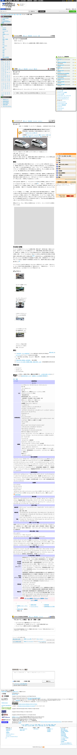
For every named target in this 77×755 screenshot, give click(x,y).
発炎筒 (35, 574)
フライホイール (48, 433)
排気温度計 (42, 526)
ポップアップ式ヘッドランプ (20, 541)
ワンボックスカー (18, 257)
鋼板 (39, 78)
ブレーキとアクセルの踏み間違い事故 (42, 592)
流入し (29, 83)
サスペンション (23, 507)
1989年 (16, 252)
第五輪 (35, 553)
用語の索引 (30, 35)
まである (45, 81)
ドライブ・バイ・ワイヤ (38, 500)
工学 (3, 37)
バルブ (23, 423)
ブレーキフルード (46, 491)
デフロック (47, 465)
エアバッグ (48, 557)
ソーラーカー (35, 396)
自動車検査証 (25, 572)
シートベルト (42, 557)
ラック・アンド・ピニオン (35, 498)
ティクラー (23, 450)
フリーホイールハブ (24, 520)
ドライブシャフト (19, 465)
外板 (36, 78)
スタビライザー (40, 507)
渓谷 (47, 198)
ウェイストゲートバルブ (27, 477)
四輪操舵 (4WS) (21, 500)
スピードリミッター (36, 527)
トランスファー (21, 467)
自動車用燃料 (18, 494)
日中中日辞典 (23, 0)
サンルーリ (59, 109)
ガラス (47, 156)
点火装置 (42, 443)
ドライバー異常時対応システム (29, 569)
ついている (27, 43)
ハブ (53, 519)
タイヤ (21, 517)
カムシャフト (29, 403)
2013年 (37, 256)
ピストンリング (24, 411)
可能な (49, 76)
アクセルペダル (29, 500)
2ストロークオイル (18, 486)
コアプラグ (24, 410)
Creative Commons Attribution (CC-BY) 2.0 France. (27, 704)
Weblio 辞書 (70, 0)
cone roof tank (60, 81)
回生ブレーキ (28, 515)
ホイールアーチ (48, 519)
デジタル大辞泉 (18, 35)
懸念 (59, 177)
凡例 (39, 35)
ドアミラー (50, 564)
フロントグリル (33, 474)
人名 (3, 53)
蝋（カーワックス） (40, 492)
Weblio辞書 (18, 700)
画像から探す (22, 730)
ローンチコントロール (45, 468)
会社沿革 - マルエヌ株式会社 (23, 353)
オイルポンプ (33, 426)
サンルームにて (60, 108)
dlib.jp (30, 136)
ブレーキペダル (48, 500)
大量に (23, 83)
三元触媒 (28, 479)
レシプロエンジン (25, 384)
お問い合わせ (36, 728)
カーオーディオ (34, 577)
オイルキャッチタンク (27, 455)
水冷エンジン (31, 400)
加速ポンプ (45, 448)
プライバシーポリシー (10, 733)
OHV (30, 401)
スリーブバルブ (32, 425)
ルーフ (23, 76)
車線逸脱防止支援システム (48, 567)
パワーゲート (45, 552)
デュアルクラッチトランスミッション (39, 458)
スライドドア (27, 552)
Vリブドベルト (29, 433)
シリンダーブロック (36, 406)
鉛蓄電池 (24, 553)
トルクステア (18, 470)
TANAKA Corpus (5, 702)
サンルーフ (49, 550)
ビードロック (45, 517)
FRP (26, 203)
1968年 (40, 185)
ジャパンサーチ (35, 136)
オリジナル (18, 355)
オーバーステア (29, 594)
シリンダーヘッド (39, 410)
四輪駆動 (33, 468)
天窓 (20, 158)
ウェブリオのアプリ (23, 728)
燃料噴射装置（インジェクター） (34, 450)
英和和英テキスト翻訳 (20, 669)
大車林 (16, 68)
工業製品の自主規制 (36, 589)
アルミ (22, 203)
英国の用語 (42, 624)
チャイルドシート (35, 557)
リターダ (45, 514)
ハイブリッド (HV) (41, 391)
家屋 (17, 14)
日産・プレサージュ (20, 153)
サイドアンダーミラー (27, 565)
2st (22, 386)
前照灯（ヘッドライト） (34, 540)
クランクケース (31, 410)
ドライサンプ (32, 428)
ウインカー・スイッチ (34, 503)
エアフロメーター (46, 450)
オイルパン (39, 426)
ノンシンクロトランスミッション (42, 462)
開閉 (37, 43)
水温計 (29, 526)
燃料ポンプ (25, 451)
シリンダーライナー (31, 408)
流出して (52, 83)
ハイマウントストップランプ (25, 545)
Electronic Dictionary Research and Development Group (51, 721)
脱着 (46, 79)
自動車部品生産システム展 (43, 590)
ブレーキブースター (33, 512)
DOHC (36, 401)
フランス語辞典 (64, 736)
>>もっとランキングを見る (70, 179)
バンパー (22, 548)
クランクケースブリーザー (36, 430)
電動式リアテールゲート (35, 552)
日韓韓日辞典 (29, 0)
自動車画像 (46, 604)
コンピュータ (5, 31)
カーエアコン (33, 582)
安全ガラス (16, 79)
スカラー (43, 134)
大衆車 (47, 169)
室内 (26, 83)
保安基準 (51, 589)
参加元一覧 (15, 691)
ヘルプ (75, 0)
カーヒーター (32, 584)
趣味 (3, 47)
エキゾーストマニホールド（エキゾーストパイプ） (26, 475)
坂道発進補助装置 (38, 562)
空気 (49, 83)
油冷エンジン (37, 400)
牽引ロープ (27, 577)
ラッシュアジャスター (26, 416)
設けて (42, 84)
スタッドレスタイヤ (27, 517)
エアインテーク (40, 474)
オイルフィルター (17, 489)
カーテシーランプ (17, 540)
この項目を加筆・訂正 (45, 374)
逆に (32, 83)
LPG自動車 (30, 398)
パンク (35, 594)
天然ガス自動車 (36, 398)
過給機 (39, 475)
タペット (24, 415)
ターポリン (21, 183)
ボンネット (32, 548)
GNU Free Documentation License (34, 698)
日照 (32, 169)
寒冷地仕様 (36, 580)
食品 (3, 52)
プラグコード (34, 446)
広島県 (22, 252)
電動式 (23, 81)
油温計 (33, 526)
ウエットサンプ (24, 428)
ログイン (64, 0)
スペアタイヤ (46, 574)
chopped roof (60, 78)
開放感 (49, 84)
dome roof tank (61, 84)
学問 (3, 40)
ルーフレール (43, 550)
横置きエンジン (32, 391)
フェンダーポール (35, 550)
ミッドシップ (20, 468)
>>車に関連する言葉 (50, 642)
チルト (35, 81)
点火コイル (28, 446)
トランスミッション (18, 458)
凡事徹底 (60, 175)
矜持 (59, 168)
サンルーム (59, 106)
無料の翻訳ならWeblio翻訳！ (22, 5)
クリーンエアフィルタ (35, 585)
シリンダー (23, 408)
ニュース (36, 134)
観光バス (32, 165)
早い (15, 84)
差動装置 (30, 465)
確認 (59, 160)
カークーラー (25, 584)
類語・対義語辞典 (8, 0)
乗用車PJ (45, 375)
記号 (2, 95)
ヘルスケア (5, 45)
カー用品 (33, 587)
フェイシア (28, 534)
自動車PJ (41, 375)
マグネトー (23, 445)
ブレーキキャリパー (42, 512)
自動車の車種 (20, 609)
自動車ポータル (35, 375)
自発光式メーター (20, 526)
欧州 (38, 169)
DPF (45, 479)
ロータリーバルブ (40, 425)
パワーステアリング (24, 498)
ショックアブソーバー (32, 507)
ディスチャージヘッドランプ (24, 543)
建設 (15, 14)
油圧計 (37, 526)
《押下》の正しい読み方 (63, 164)
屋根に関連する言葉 (16, 639)
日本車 (47, 183)
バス (17, 313)
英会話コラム (6, 99)
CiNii (47, 134)
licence (19, 722)
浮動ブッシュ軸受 (32, 420)
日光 (15, 43)
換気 (17, 84)
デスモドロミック (25, 413)
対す (38, 624)
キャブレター (39, 448)
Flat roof (59, 59)
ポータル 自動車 (29, 598)
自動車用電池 (30, 553)
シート (31, 536)
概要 (59, 166)
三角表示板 (40, 574)
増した (52, 84)
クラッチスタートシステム (25, 501)
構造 (15, 81)
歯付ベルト (42, 433)
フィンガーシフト (34, 463)
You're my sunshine (62, 76)
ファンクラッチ (24, 438)
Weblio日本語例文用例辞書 (21, 616)
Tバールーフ (35, 89)
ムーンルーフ (30, 641)
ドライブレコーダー (28, 580)
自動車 (31, 43)
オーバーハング (44, 595)
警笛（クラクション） (42, 564)
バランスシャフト (26, 426)
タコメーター (30, 524)
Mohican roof (60, 70)
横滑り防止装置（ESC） (27, 562)
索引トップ (25, 35)
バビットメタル (24, 421)
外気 (20, 83)
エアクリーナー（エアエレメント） (21, 474)
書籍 (40, 134)
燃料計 (26, 526)
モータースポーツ (34, 606)
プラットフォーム (26, 587)
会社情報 (49, 730)
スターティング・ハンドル (33, 441)
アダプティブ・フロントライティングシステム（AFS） (39, 541)
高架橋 (31, 257)
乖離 (59, 162)
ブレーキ (21, 509)
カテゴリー (40, 121)
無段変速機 (46, 460)
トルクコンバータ (43, 463)
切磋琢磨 (60, 170)
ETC (30, 579)
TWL (41, 136)
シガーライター (41, 536)
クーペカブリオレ (20, 371)
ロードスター (19, 622)
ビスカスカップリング (30, 467)
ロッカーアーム (32, 411)
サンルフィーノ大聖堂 (62, 92)
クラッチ (26, 465)
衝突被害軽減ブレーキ (43, 559)
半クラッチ (30, 592)
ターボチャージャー (46, 475)
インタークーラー (37, 477)
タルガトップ (42, 89)
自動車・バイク (6, 34)
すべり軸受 (38, 420)
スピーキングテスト (7, 106)
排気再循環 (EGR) (50, 479)
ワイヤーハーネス (35, 443)
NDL (27, 136)
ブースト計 (18, 527)
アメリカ (47, 165)
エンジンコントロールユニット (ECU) (40, 435)
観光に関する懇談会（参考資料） (24, 360)
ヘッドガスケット (25, 405)
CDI (45, 445)
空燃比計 (47, 526)
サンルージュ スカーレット (63, 97)
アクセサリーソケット (44, 580)
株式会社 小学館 (15, 694)
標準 (25, 78)
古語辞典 (35, 0)
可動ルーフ (26, 641)
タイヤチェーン (31, 575)
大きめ (36, 76)
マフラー (41, 479)
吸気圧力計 (28, 527)
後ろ (34, 83)
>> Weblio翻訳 (73, 182)
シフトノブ (49, 501)
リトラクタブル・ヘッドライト (46, 540)
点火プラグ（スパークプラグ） (28, 448)
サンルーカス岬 (60, 94)
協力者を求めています (26, 375)
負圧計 (23, 527)
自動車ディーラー (39, 587)
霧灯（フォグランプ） (36, 543)
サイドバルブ (25, 401)
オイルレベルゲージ (31, 492)
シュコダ (20, 315)
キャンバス (29, 79)
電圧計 (51, 526)
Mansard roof (60, 65)
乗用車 (16, 165)
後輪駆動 (52, 467)
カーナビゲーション (42, 577)
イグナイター (40, 445)
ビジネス (4, 27)
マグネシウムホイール (39, 519)
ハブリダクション (33, 520)
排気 (26, 510)
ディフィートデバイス (19, 480)
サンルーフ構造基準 (61, 105)
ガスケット (35, 403)
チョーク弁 (50, 448)
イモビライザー (38, 567)
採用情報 (49, 731)
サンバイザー (26, 536)
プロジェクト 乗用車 (39, 598)
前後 (33, 81)
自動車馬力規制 (44, 589)
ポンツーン (50, 552)
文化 (3, 42)
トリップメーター (44, 524)
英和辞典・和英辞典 (64, 731)
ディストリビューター (32, 445)
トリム (45, 78)
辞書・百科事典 (6, 57)
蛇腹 (24, 79)
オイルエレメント (18, 487)
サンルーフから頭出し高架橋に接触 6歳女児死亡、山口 (29, 361)
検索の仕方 (8, 730)
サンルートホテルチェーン (63, 98)
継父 (59, 158)
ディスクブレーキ (24, 512)
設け (44, 76)
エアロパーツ (16, 548)
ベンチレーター (25, 582)
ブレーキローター (24, 514)
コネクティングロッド (27, 406)
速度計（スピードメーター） (20, 524)
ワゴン (18, 76)
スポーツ (4, 49)
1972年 (18, 181)
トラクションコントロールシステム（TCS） (43, 560)
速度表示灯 (17, 529)
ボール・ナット (45, 498)
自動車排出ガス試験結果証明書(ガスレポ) (38, 572)
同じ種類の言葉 (10, 14)
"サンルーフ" (30, 134)
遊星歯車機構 (39, 467)
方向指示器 (34, 545)
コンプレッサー (26, 585)
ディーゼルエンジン (26, 388)
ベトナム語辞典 (64, 740)
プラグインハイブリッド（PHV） (28, 393)
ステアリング (16, 498)
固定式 (41, 43)
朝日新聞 (43, 356)
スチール (18, 203)
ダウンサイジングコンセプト (43, 594)
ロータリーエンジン (34, 384)
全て (2, 26)
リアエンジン (27, 468)
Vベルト (23, 433)
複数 (35, 84)
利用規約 (7, 732)
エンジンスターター (26, 443)
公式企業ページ (50, 728)
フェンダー (27, 548)
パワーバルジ (39, 548)
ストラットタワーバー (50, 507)
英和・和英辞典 (16, 0)
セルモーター (24, 441)
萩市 (47, 256)
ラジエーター (27, 436)
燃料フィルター (49, 492)
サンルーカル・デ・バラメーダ (64, 95)
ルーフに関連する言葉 (17, 641)
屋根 (20, 14)
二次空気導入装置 (34, 479)
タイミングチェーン (34, 418)
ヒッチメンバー (41, 553)
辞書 (2, 0)
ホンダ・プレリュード (48, 187)
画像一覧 (35, 68)
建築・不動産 (5, 39)
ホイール (50, 517)
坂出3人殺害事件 (61, 172)
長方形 (30, 76)
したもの (49, 78)
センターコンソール (18, 536)
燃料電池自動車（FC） (26, 396)
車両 (27, 84)
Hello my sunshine (61, 62)
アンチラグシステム (20, 479)
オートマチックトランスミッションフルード (29, 491)
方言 (3, 55)
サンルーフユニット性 (62, 103)
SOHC (32, 401)
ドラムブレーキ (32, 514)
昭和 (22, 181)
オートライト (41, 545)
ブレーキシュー (39, 514)
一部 (27, 76)
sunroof (17, 73)
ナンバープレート (17, 553)
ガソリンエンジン (43, 384)
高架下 (52, 252)
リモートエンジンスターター (38, 579)
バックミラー (44, 565)
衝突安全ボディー (26, 557)
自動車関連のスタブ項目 (49, 606)
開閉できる (26, 626)
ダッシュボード (17, 533)
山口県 (45, 256)
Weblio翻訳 (63, 732)
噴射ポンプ (23, 453)
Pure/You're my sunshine (63, 73)
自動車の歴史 (33, 604)
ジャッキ (45, 575)
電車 (3, 32)
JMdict (20, 721)
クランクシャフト (26, 418)
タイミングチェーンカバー (45, 418)
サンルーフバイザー (61, 101)
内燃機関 (23, 403)
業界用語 (4, 29)
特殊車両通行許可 (33, 590)
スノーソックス (39, 575)
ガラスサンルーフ (19, 89)
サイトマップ (8, 735)
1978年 (30, 187)
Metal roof (59, 67)
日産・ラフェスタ (20, 347)
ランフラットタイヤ (37, 517)
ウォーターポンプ (26, 430)
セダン (14, 76)
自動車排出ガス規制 (48, 587)
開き (36, 83)
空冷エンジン (24, 400)
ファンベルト (36, 433)
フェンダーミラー (36, 565)
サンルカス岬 (60, 90)
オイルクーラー (25, 440)
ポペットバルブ (24, 425)
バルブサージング (36, 595)
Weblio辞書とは (9, 728)
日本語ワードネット (15, 716)
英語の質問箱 (6, 102)
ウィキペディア (18, 121)
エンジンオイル (17, 484)
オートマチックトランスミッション (33, 460)
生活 (3, 44)
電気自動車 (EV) (25, 394)
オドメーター (36, 524)
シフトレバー (34, 501)
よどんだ (46, 83)
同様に (32, 78)
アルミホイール (30, 519)
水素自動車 (24, 398)
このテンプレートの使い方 (31, 132)
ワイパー (50, 565)
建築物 (50, 198)
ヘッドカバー (46, 410)
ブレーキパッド (50, 512)
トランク (36, 536)
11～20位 (64, 156)
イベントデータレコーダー (42, 569)
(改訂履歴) (30, 699)
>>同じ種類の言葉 (42, 642)
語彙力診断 (5, 104)
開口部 (40, 76)
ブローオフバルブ (46, 477)
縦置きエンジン (25, 391)
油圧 (20, 510)
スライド (27, 81)
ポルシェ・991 (19, 286)
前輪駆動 (45, 467)
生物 (3, 50)
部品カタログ (29, 595)
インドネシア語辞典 (64, 737)
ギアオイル (16, 491)
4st (24, 386)
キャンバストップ (28, 89)
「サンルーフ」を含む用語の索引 (20, 683)
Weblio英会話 (6, 101)
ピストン (52, 410)
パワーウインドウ (19, 552)
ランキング (35, 35)
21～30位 (69, 156)
